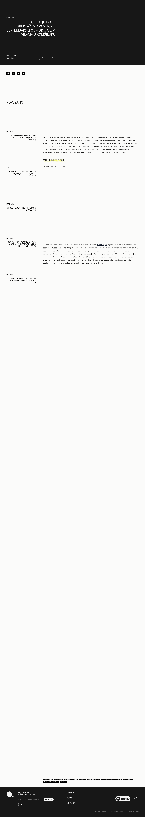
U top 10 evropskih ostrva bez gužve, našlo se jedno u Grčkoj (21, 137)
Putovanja (10, 17)
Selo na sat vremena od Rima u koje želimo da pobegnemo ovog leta (22, 280)
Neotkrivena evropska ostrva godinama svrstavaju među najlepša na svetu (21, 244)
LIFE (8, 168)
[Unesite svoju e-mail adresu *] (29, 799)
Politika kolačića (117, 811)
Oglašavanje (72, 798)
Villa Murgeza (102, 245)
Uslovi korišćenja (132, 811)
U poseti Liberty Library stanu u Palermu (21, 209)
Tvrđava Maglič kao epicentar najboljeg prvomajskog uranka (21, 173)
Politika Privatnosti (101, 811)
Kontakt (70, 803)
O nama (70, 792)
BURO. (14, 55)
